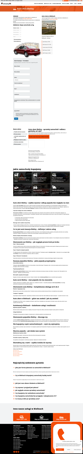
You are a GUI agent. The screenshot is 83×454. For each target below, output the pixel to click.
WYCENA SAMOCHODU (27, 18)
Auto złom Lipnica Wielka (17, 354)
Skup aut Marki (30, 433)
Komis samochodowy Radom (47, 431)
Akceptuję (60, 449)
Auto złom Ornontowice (17, 351)
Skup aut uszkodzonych (41, 419)
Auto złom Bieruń (16, 355)
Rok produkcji (17, 71)
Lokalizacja (16, 94)
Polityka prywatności (45, 451)
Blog (75, 3)
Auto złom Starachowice (18, 444)
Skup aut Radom (31, 431)
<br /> (36, 144)
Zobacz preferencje (77, 449)
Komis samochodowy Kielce (47, 427)
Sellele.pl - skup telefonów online (42, 452)
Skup (71, 3)
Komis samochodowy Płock (47, 433)
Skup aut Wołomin (31, 434)
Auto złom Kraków (17, 443)
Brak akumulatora (17, 39)
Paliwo (15, 77)
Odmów (68, 449)
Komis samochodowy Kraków (47, 430)
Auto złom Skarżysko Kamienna (19, 440)
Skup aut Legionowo (32, 428)
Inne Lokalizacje (45, 438)
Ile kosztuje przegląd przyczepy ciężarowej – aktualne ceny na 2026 (19, 434)
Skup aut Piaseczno (31, 430)
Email (15, 88)
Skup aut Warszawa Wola (32, 437)
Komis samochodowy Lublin (47, 435)
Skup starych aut (61, 419)
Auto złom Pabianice (17, 447)
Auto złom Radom (16, 442)
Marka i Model (17, 66)
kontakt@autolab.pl (73, 0)
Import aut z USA (47, 3)
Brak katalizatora (17, 41)
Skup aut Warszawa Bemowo (33, 435)
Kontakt (79, 3)
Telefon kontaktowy (18, 83)
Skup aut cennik (65, 3)
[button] (80, 441)
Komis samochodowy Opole (47, 434)
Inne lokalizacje (16, 448)
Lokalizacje (30, 438)
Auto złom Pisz (16, 350)
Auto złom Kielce (16, 439)
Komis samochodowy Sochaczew (48, 437)
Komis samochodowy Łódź (47, 428)
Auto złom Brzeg (16, 353)
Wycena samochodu (56, 3)
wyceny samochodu (53, 19)
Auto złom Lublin (16, 446)
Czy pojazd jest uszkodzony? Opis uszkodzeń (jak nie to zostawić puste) (27, 101)
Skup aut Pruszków (31, 427)
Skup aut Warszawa (38, 3)
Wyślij (16, 118)
